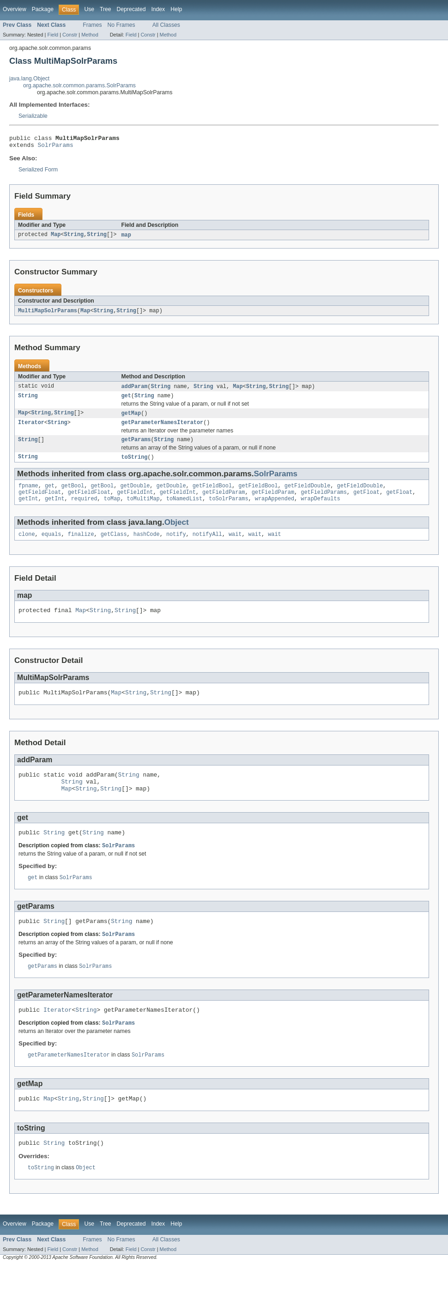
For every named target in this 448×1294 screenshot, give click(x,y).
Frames (92, 25)
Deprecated (131, 9)
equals (51, 545)
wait (235, 545)
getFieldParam (223, 501)
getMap (131, 418)
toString (134, 464)
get (126, 400)
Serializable (33, 116)
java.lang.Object (29, 78)
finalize (81, 545)
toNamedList (184, 509)
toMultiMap (143, 509)
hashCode (146, 545)
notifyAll (207, 545)
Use (89, 9)
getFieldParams (324, 501)
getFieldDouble (308, 494)
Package (43, 9)
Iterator (31, 428)
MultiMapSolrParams (47, 314)
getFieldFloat (39, 501)
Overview (14, 9)
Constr (69, 34)
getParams (136, 446)
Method (89, 34)
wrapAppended (274, 509)
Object (176, 533)
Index (158, 9)
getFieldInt (135, 501)
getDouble (135, 494)
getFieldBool (212, 494)
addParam (134, 390)
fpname (28, 494)
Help (176, 9)
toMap (112, 509)
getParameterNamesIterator (162, 428)
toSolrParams (228, 509)
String (74, 238)
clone (26, 545)
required (84, 509)
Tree (105, 9)
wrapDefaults (320, 509)
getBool (72, 494)
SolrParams (55, 147)
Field (52, 34)
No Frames (121, 25)
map (126, 238)
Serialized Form (38, 172)
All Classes (166, 25)
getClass (114, 545)
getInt (28, 509)
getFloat (366, 501)
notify (176, 545)
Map (56, 238)
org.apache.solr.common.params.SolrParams (79, 85)
